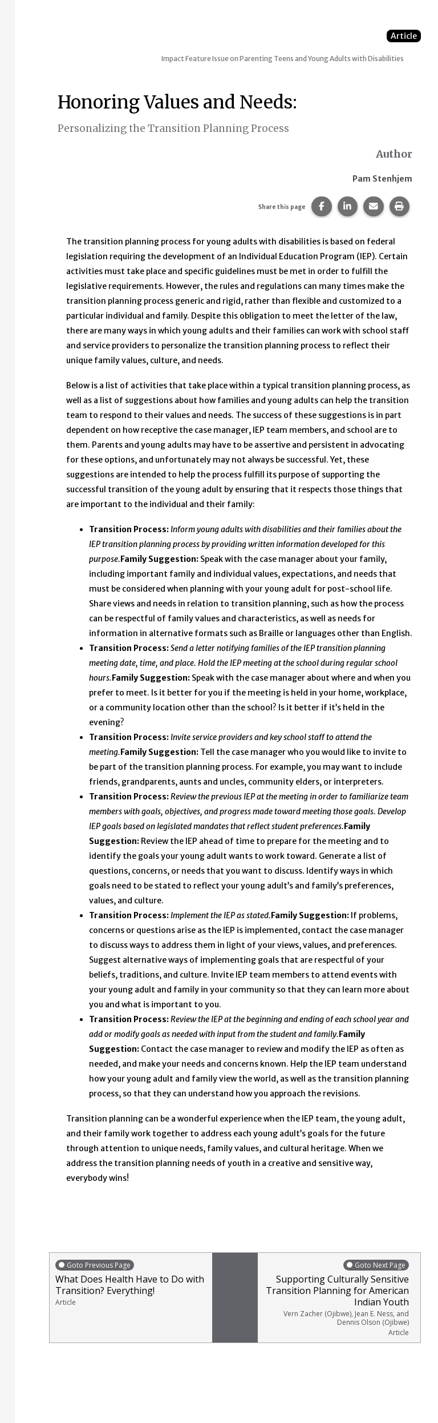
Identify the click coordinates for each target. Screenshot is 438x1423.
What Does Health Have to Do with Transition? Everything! (130, 1283)
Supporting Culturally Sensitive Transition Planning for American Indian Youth (336, 1298)
